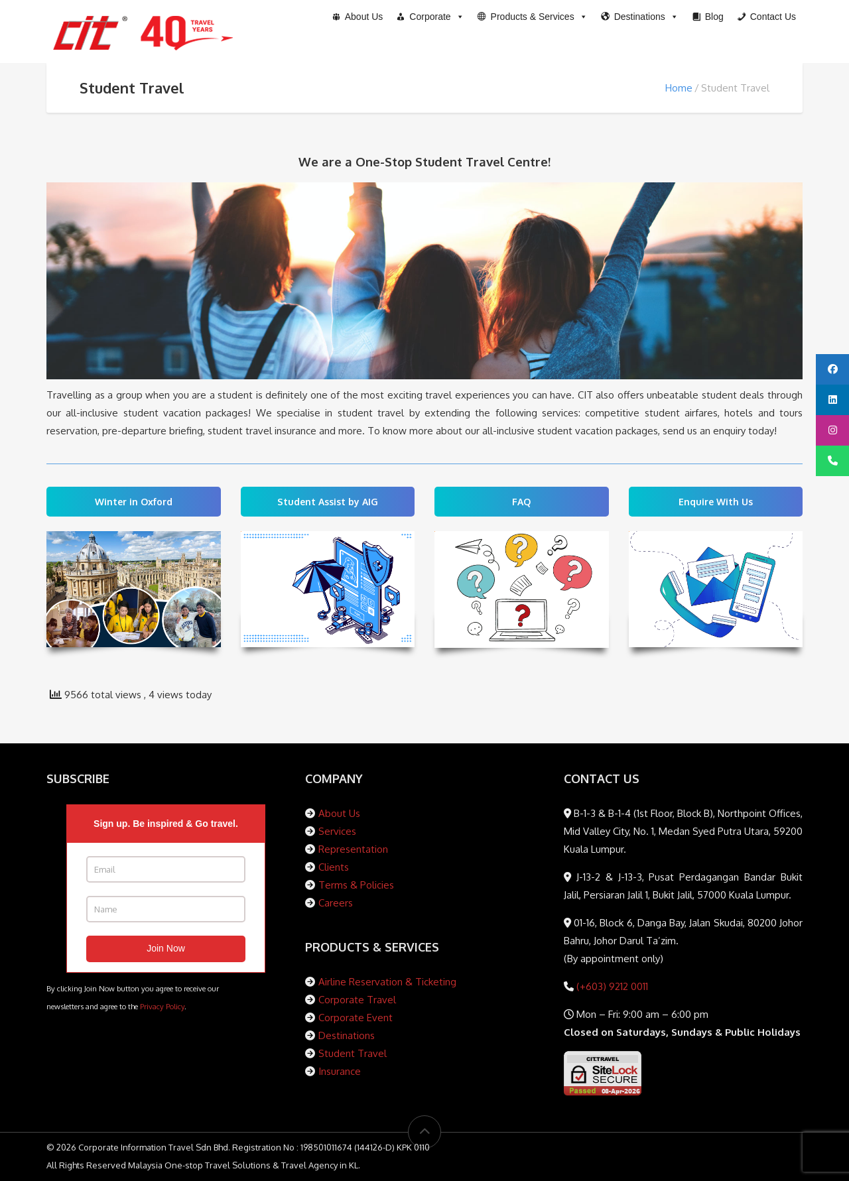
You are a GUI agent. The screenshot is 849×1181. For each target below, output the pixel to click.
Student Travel (352, 1053)
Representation (353, 849)
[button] (532, 16)
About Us (339, 813)
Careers (335, 903)
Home (678, 88)
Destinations (346, 1035)
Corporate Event (355, 1017)
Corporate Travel (357, 999)
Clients (333, 867)
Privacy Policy (162, 1006)
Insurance (339, 1071)
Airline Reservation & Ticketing (387, 981)
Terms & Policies (356, 885)
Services (337, 831)
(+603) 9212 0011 (611, 986)
